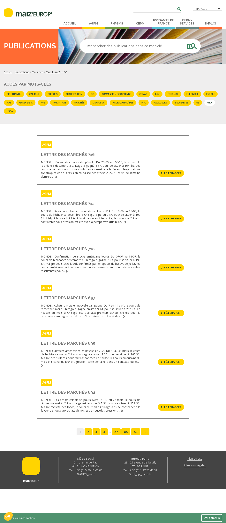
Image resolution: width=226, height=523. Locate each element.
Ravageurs (160, 102)
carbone (34, 93)
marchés (79, 102)
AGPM (93, 23)
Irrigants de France (163, 21)
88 (126, 466)
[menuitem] (207, 9)
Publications (22, 72)
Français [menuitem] (200, 8)
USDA (10, 111)
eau (157, 93)
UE (197, 102)
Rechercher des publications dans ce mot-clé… (126, 46)
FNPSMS (117, 23)
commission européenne (116, 93)
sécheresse (181, 102)
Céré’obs (53, 93)
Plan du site (194, 493)
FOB (9, 102)
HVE (43, 102)
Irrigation (59, 102)
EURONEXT (192, 93)
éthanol (173, 93)
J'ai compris (212, 517)
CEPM (140, 23)
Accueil (70, 23)
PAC (143, 102)
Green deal (26, 102)
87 (116, 466)
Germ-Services (187, 21)
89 (135, 466)
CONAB (143, 93)
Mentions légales (195, 499)
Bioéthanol (14, 93)
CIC (92, 93)
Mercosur (98, 102)
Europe (210, 93)
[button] (8, 516)
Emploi (210, 23)
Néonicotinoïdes (123, 102)
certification (74, 93)
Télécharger (171, 177)
